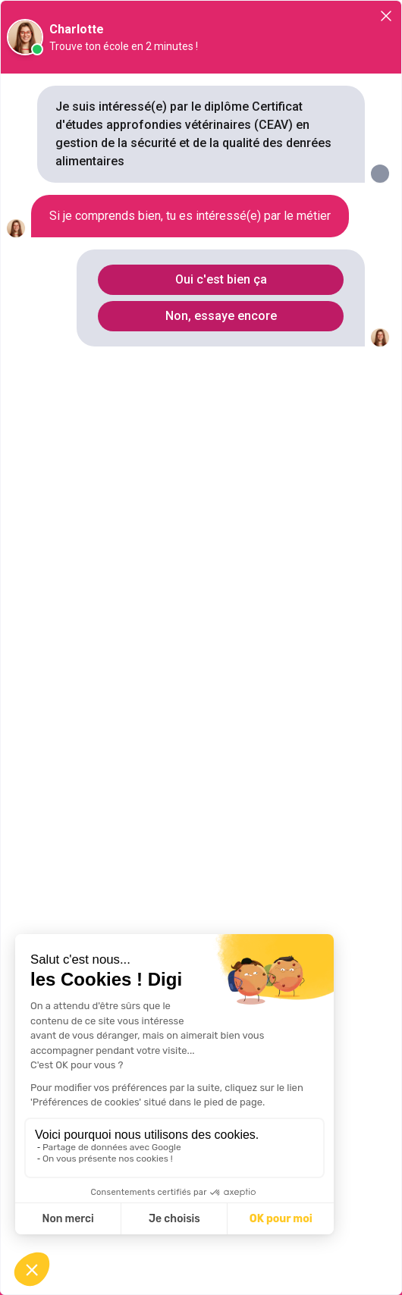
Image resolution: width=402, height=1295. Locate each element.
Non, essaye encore (221, 316)
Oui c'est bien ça (221, 279)
